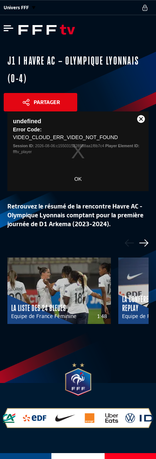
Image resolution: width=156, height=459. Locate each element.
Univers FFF (19, 7)
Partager (47, 102)
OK (78, 179)
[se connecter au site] (145, 7)
